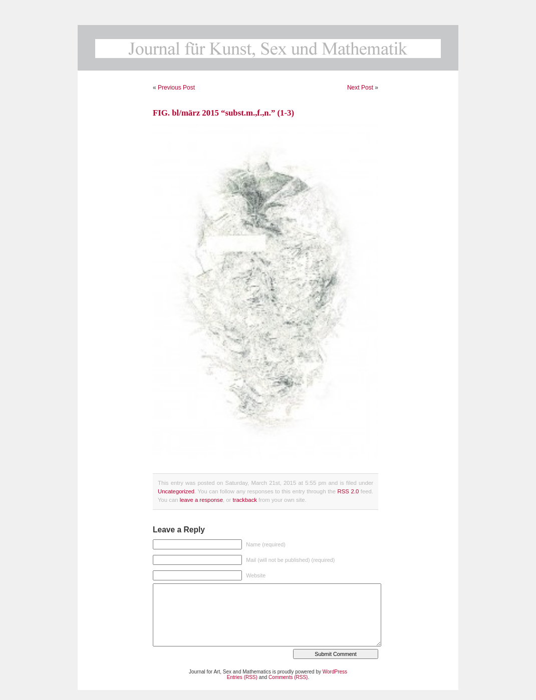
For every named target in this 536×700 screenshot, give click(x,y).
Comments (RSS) (288, 677)
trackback (244, 500)
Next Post (360, 87)
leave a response (201, 500)
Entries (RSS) (242, 677)
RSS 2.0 (348, 491)
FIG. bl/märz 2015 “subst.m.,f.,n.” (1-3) (223, 113)
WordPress (335, 671)
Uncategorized (176, 491)
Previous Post (176, 87)
